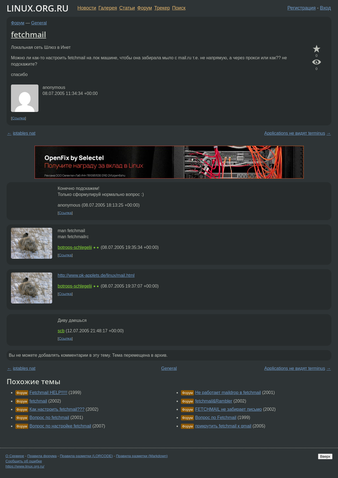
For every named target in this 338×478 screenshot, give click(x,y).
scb (61, 330)
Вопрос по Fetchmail (215, 417)
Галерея (108, 8)
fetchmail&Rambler (213, 401)
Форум (144, 8)
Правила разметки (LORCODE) (86, 456)
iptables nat (24, 133)
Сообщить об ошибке (23, 461)
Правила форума (42, 456)
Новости (86, 8)
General (39, 23)
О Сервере (14, 456)
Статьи (127, 8)
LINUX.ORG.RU (38, 8)
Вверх (325, 456)
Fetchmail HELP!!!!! (48, 392)
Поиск (179, 8)
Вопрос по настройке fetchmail (60, 426)
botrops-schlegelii (75, 247)
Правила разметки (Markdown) (141, 456)
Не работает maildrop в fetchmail (228, 392)
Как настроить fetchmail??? (56, 409)
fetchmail (28, 34)
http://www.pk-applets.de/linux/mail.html (96, 275)
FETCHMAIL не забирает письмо (228, 409)
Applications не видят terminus (294, 133)
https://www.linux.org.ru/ (24, 466)
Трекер (162, 8)
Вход (325, 8)
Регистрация (301, 8)
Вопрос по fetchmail (49, 417)
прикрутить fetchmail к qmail (223, 426)
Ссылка (18, 118)
